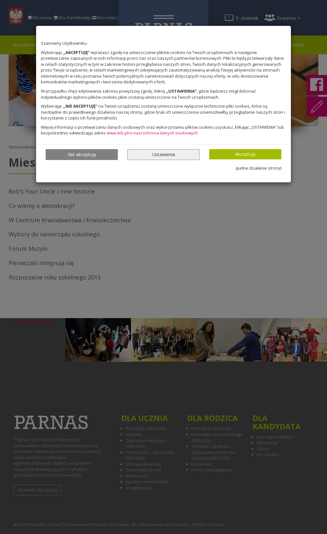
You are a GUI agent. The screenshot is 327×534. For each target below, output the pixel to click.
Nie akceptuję (82, 154)
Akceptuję (245, 154)
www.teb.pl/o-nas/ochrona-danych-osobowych (152, 133)
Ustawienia (163, 154)
